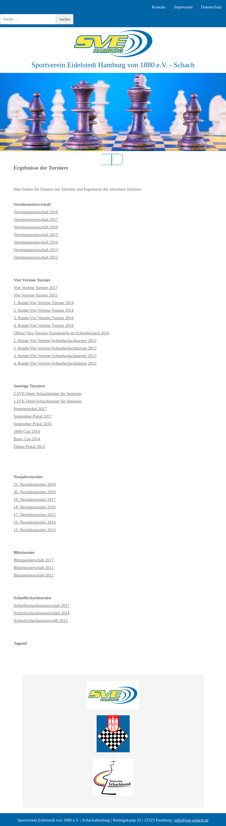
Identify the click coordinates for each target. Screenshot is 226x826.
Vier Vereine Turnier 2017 (35, 287)
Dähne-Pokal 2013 (29, 446)
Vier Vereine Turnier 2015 (35, 295)
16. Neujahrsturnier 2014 (34, 522)
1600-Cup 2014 (26, 431)
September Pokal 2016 (32, 424)
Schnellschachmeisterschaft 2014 (41, 613)
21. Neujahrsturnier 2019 (34, 484)
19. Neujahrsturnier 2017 (34, 499)
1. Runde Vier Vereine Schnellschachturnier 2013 (54, 340)
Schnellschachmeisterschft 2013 (40, 620)
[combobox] (28, 19)
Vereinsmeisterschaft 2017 (35, 219)
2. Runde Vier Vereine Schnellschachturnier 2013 (54, 348)
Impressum (183, 7)
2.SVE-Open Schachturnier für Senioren (47, 393)
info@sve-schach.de (191, 820)
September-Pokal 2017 (32, 416)
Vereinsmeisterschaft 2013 (35, 249)
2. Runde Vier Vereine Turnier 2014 (43, 310)
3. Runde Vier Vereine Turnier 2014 (43, 318)
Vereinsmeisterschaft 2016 (35, 227)
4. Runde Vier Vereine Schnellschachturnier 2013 (54, 363)
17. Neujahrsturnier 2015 (34, 514)
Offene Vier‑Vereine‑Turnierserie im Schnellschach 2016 (61, 333)
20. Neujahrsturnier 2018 (34, 492)
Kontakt (159, 7)
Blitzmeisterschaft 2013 (33, 567)
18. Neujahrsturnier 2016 (34, 507)
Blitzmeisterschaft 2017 (33, 560)
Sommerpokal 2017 (29, 408)
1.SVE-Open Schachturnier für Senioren (47, 401)
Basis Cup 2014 (26, 439)
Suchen (65, 19)
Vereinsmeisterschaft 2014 (35, 242)
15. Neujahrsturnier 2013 (34, 529)
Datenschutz (211, 7)
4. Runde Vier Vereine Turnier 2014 (43, 325)
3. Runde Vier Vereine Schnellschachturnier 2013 (54, 355)
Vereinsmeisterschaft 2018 (35, 212)
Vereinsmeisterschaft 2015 (35, 234)
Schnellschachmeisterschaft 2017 (41, 605)
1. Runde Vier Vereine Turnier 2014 (43, 302)
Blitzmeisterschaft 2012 (33, 575)
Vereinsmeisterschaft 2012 (35, 257)
